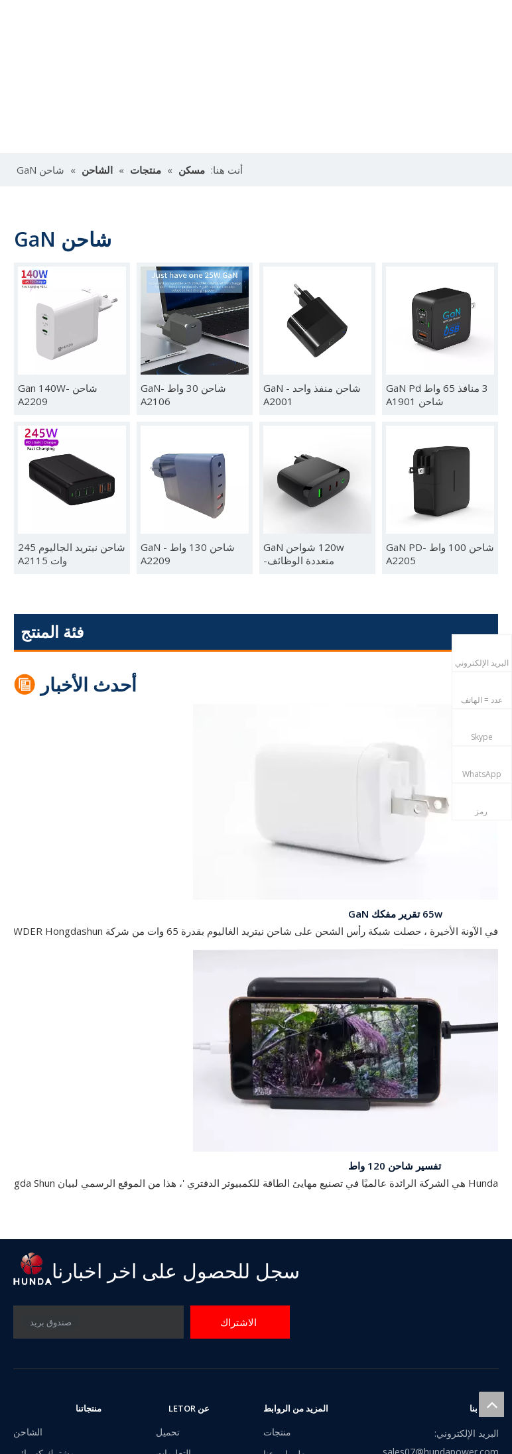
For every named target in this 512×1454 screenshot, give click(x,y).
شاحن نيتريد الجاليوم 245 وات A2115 (71, 553)
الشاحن (27, 1431)
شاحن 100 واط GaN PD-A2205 (440, 553)
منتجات (277, 1431)
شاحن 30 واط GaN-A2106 (183, 394)
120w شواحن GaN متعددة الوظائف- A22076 (303, 553)
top (491, 1404)
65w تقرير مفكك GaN (395, 916)
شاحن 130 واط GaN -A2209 (188, 553)
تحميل (168, 1431)
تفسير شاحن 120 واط (394, 1168)
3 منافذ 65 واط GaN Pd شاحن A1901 (437, 394)
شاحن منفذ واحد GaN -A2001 (312, 394)
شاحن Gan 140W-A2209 (57, 394)
